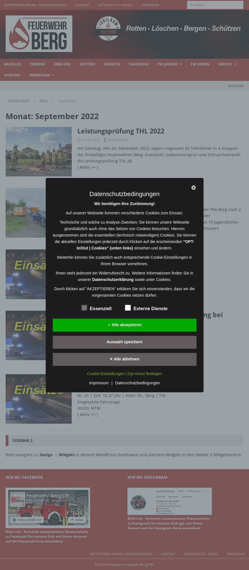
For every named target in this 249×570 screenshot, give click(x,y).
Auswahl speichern (125, 342)
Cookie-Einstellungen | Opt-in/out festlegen (124, 373)
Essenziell (96, 308)
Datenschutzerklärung (113, 279)
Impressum (99, 383)
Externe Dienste (146, 308)
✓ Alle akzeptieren (124, 325)
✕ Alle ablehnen (124, 359)
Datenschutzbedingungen (137, 383)
